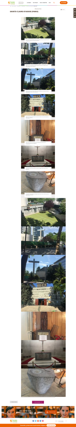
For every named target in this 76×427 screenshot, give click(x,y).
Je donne (63, 2)
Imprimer (63, 9)
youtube (38, 421)
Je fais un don (51, 425)
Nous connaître (43, 2)
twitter (35, 421)
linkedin (40, 421)
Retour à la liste (14, 401)
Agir (50, 2)
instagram (43, 421)
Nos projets (35, 2)
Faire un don (52, 412)
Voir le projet (38, 402)
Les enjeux (29, 2)
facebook (33, 421)
